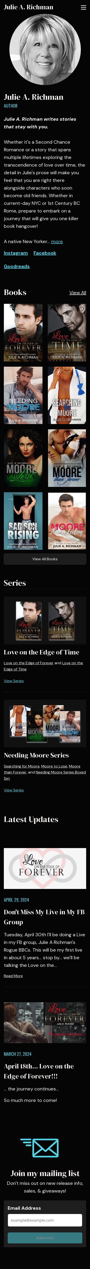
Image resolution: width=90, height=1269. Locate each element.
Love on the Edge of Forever (29, 662)
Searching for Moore (22, 766)
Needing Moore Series (36, 755)
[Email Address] (45, 1220)
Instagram (16, 253)
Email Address (24, 1208)
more (57, 241)
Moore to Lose (54, 766)
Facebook (45, 253)
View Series (14, 680)
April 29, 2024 (16, 900)
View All (77, 292)
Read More (13, 975)
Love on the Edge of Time (41, 652)
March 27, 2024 (17, 1054)
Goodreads (17, 266)
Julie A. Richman (28, 6)
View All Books (45, 558)
